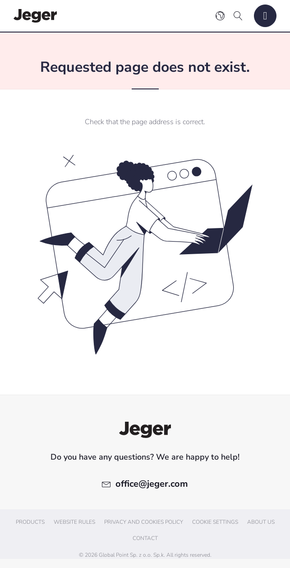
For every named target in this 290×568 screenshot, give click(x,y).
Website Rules (74, 522)
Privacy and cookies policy (143, 522)
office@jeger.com (151, 484)
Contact (145, 538)
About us (261, 522)
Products (30, 522)
